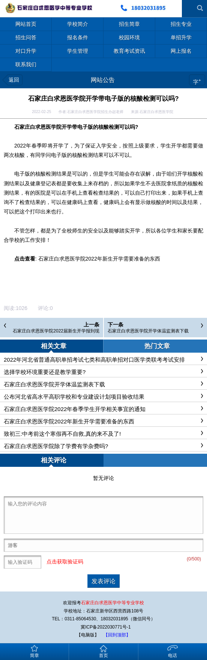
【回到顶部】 (117, 635)
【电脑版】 (87, 635)
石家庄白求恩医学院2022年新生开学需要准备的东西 (99, 259)
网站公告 (103, 80)
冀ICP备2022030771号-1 (105, 627)
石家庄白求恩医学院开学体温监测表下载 (148, 331)
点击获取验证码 (64, 562)
